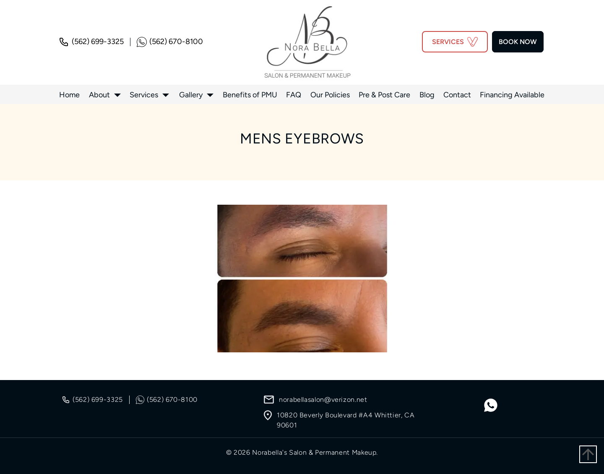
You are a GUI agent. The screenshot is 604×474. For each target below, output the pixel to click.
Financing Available (512, 94)
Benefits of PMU (250, 94)
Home (69, 94)
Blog (427, 94)
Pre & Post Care (384, 94)
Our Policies (330, 94)
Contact (457, 94)
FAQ (293, 94)
